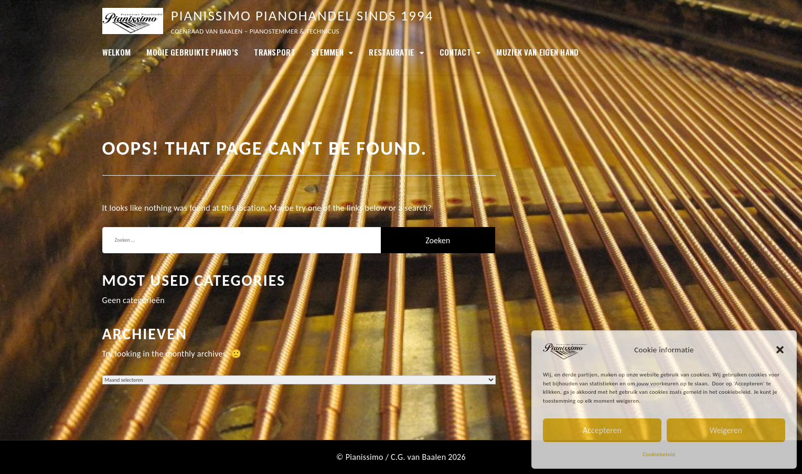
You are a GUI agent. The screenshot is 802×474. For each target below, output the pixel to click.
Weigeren (726, 430)
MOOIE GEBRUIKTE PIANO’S (192, 52)
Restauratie (391, 52)
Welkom (116, 52)
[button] (780, 349)
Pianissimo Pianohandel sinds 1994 (302, 15)
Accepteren (602, 430)
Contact (455, 52)
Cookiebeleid (659, 454)
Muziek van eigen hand (537, 52)
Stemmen (327, 52)
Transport (274, 52)
